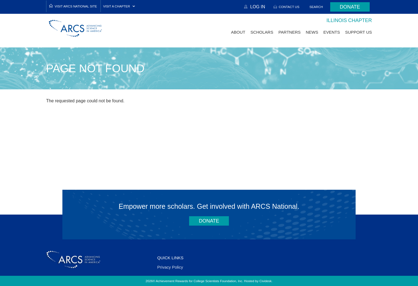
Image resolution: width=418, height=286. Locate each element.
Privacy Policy (170, 267)
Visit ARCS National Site (76, 6)
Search (316, 7)
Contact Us (289, 7)
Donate (350, 7)
